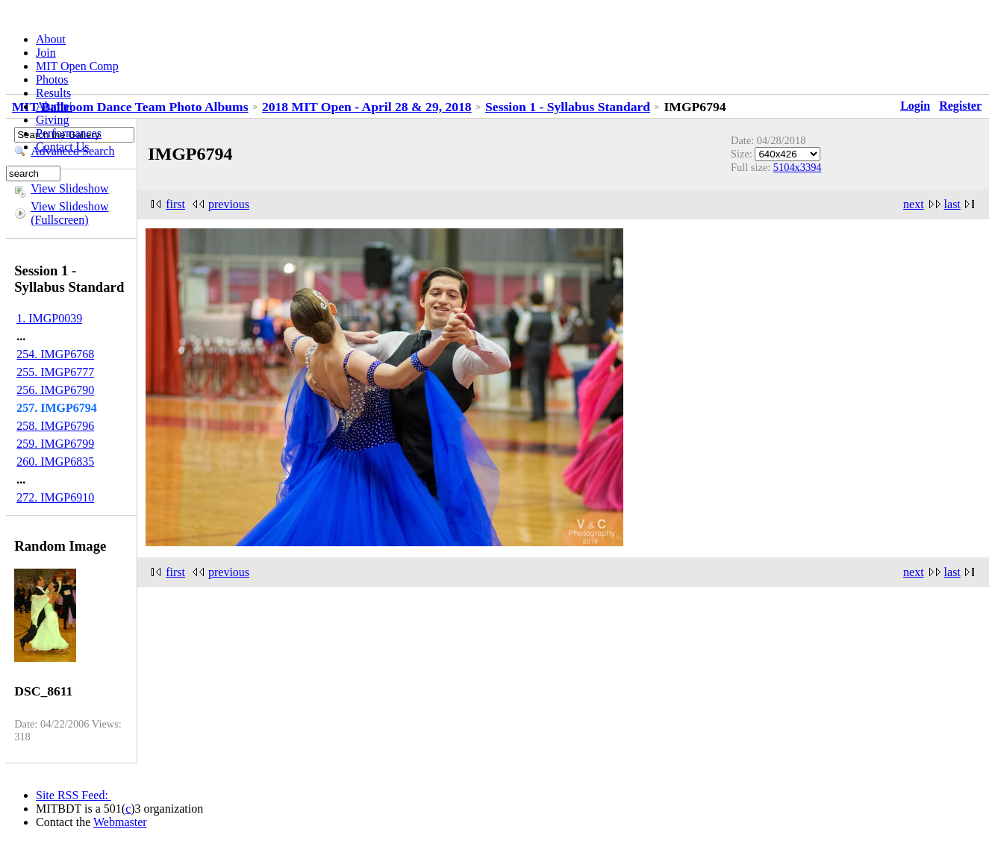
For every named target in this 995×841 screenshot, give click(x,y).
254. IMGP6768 (55, 354)
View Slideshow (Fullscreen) (69, 213)
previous (228, 204)
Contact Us (63, 146)
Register (960, 105)
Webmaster (120, 822)
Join (46, 52)
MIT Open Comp (77, 66)
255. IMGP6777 (55, 372)
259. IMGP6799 (55, 443)
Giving (52, 119)
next (913, 204)
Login (915, 105)
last (952, 204)
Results (53, 93)
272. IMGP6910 (55, 497)
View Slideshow (69, 188)
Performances (69, 133)
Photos (52, 79)
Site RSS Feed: (73, 795)
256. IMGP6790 (55, 390)
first (175, 204)
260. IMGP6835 (55, 461)
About (51, 39)
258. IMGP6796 (55, 425)
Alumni (54, 106)
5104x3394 (797, 167)
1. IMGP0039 (49, 318)
